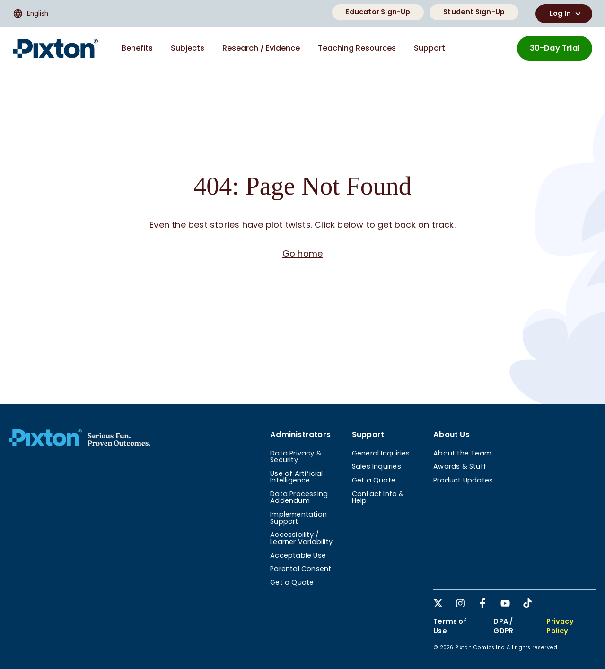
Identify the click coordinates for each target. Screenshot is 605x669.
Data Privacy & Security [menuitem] (296, 456)
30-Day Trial (554, 48)
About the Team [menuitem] (462, 453)
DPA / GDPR (503, 625)
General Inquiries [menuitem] (381, 453)
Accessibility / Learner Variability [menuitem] (301, 538)
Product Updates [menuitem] (463, 480)
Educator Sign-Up (377, 12)
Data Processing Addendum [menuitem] (299, 497)
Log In (566, 14)
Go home (302, 253)
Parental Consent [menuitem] (300, 568)
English (30, 14)
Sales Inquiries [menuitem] (376, 466)
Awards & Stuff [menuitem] (459, 466)
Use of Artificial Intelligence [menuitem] (296, 477)
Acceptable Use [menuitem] (298, 555)
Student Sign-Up (474, 12)
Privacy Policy (559, 625)
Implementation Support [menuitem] (298, 517)
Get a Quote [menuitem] (292, 582)
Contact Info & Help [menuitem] (378, 497)
